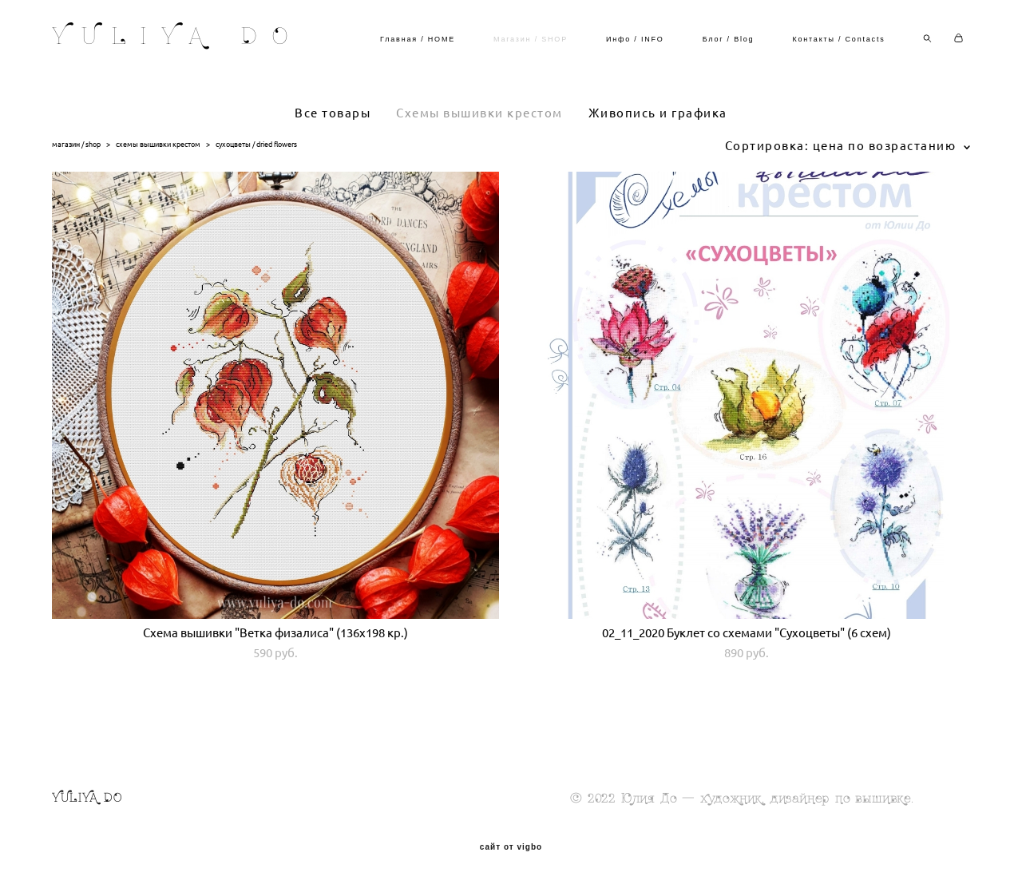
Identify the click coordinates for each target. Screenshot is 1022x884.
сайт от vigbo (511, 847)
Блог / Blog (729, 39)
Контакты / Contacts (838, 39)
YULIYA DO (177, 39)
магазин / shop (76, 144)
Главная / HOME (417, 39)
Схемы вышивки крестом (479, 113)
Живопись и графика (657, 113)
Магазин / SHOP (530, 39)
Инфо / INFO (635, 39)
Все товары (332, 113)
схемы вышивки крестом (158, 144)
